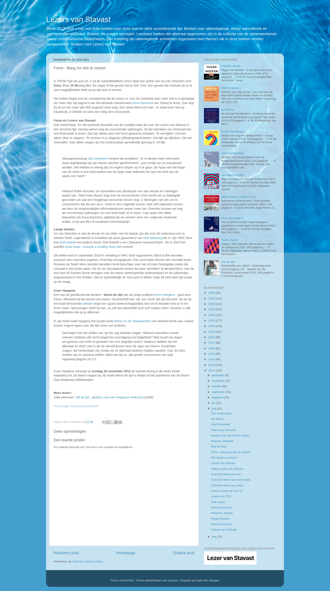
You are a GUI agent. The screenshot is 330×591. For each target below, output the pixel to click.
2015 (212, 353)
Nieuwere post (66, 553)
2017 (212, 342)
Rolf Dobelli (68, 242)
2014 (212, 359)
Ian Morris (227, 109)
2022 (212, 315)
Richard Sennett (221, 507)
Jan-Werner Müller (233, 175)
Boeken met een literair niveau (230, 435)
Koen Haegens (164, 294)
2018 (212, 337)
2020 (212, 326)
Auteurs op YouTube (224, 529)
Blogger (214, 580)
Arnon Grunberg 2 (232, 131)
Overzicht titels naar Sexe (227, 485)
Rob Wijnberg (152, 238)
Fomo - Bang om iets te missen (230, 452)
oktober (217, 386)
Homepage (125, 553)
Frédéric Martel (230, 66)
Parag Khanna (220, 518)
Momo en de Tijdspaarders (132, 321)
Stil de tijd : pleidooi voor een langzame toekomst (110, 397)
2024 (212, 304)
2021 (212, 320)
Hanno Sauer (229, 239)
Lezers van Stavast (78, 19)
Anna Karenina (142, 103)
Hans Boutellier (220, 424)
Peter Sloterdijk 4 (232, 218)
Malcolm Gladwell (222, 441)
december (218, 375)
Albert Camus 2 (231, 87)
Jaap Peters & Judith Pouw (238, 196)
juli (214, 402)
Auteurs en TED (221, 496)
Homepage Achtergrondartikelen (76, 406)
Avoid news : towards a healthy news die (93, 246)
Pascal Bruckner (221, 524)
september (219, 392)
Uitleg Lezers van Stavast (227, 468)
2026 (212, 292)
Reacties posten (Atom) (87, 561)
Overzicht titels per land (226, 474)
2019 (212, 331)
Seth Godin (218, 502)
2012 (212, 370)
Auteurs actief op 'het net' (227, 490)
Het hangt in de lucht (224, 457)
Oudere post (183, 553)
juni (214, 408)
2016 (212, 348)
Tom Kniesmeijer (221, 413)
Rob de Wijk (218, 446)
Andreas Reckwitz (232, 153)
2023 (212, 309)
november (218, 380)
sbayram (173, 580)
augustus (218, 397)
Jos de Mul (228, 261)
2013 (212, 365)
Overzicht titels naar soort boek (230, 479)
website (87, 303)
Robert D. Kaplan (222, 513)
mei (214, 536)
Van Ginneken (98, 158)
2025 (212, 298)
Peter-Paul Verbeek (223, 430)
